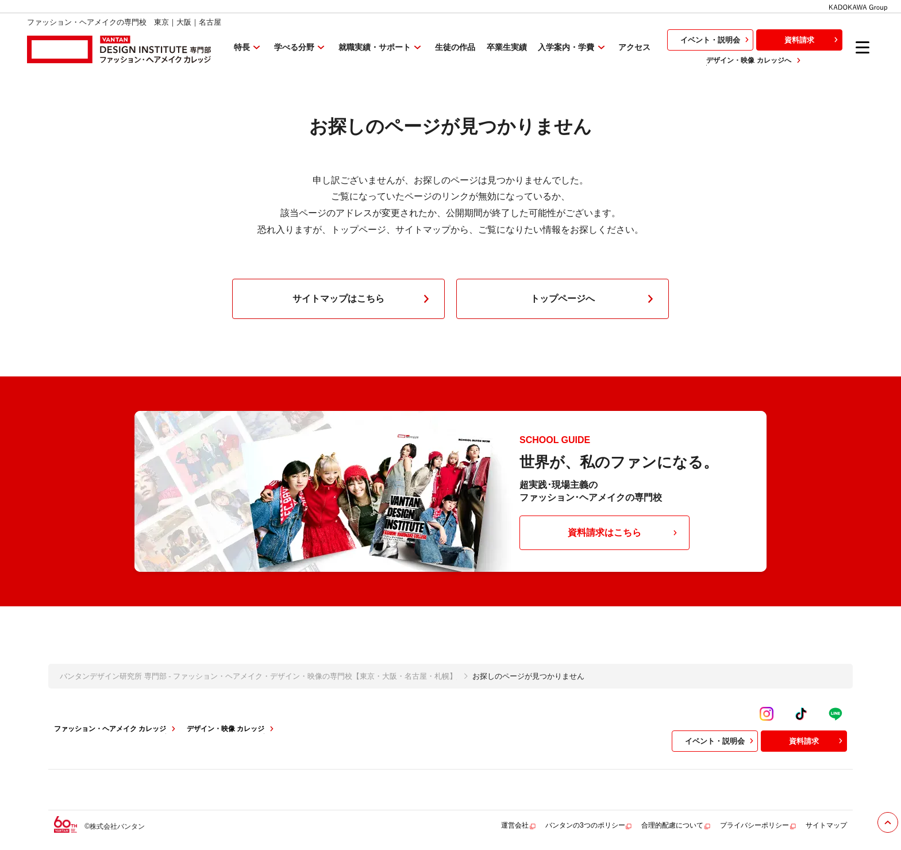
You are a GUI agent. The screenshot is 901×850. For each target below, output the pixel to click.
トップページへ (594, 298)
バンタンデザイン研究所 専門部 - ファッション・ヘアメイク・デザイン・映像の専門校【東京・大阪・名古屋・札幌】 (258, 676)
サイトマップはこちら (363, 298)
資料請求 (812, 39)
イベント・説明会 (716, 39)
